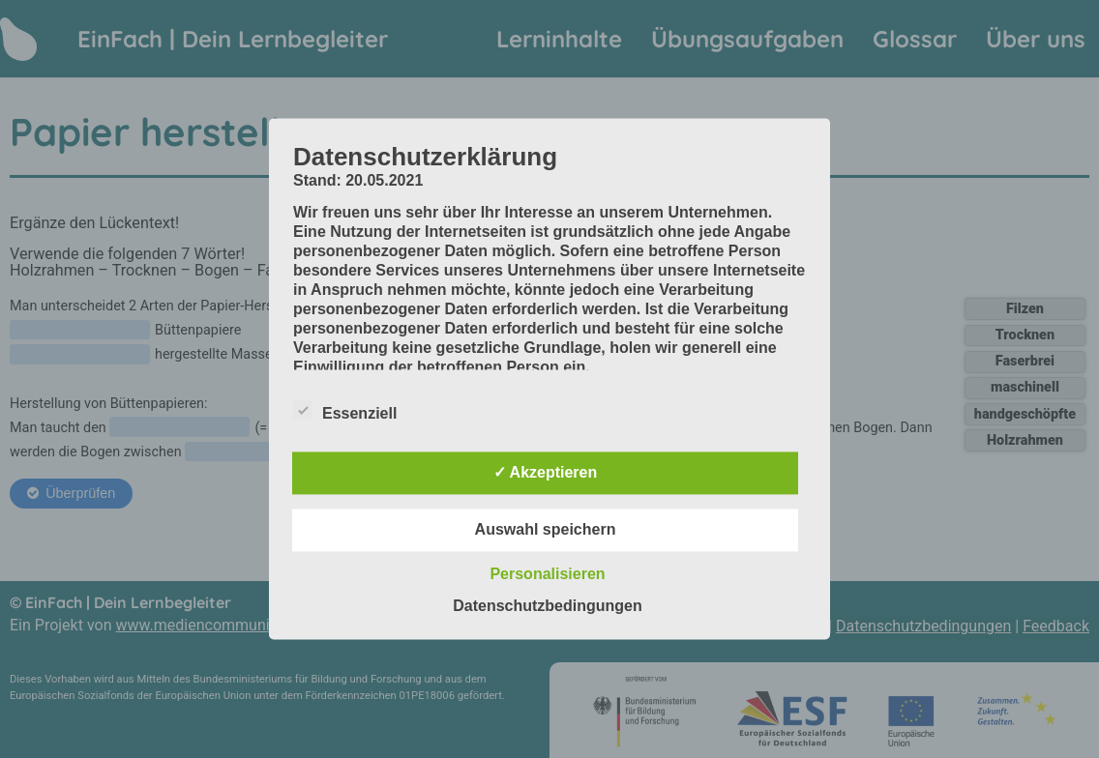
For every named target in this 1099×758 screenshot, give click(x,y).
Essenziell (345, 411)
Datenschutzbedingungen (547, 606)
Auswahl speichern (545, 530)
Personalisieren (547, 575)
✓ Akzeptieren (545, 473)
